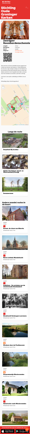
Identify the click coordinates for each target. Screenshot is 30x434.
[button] (16, 111)
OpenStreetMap (22, 124)
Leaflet (16, 124)
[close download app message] (27, 429)
